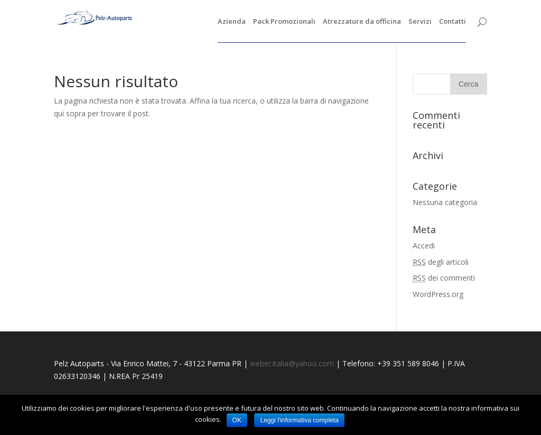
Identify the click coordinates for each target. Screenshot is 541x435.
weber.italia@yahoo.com (292, 363)
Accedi (424, 245)
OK (236, 420)
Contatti (452, 21)
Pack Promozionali (284, 21)
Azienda (232, 21)
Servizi (420, 21)
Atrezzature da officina (362, 21)
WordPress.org (438, 294)
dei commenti (444, 278)
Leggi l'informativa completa (299, 420)
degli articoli (441, 262)
